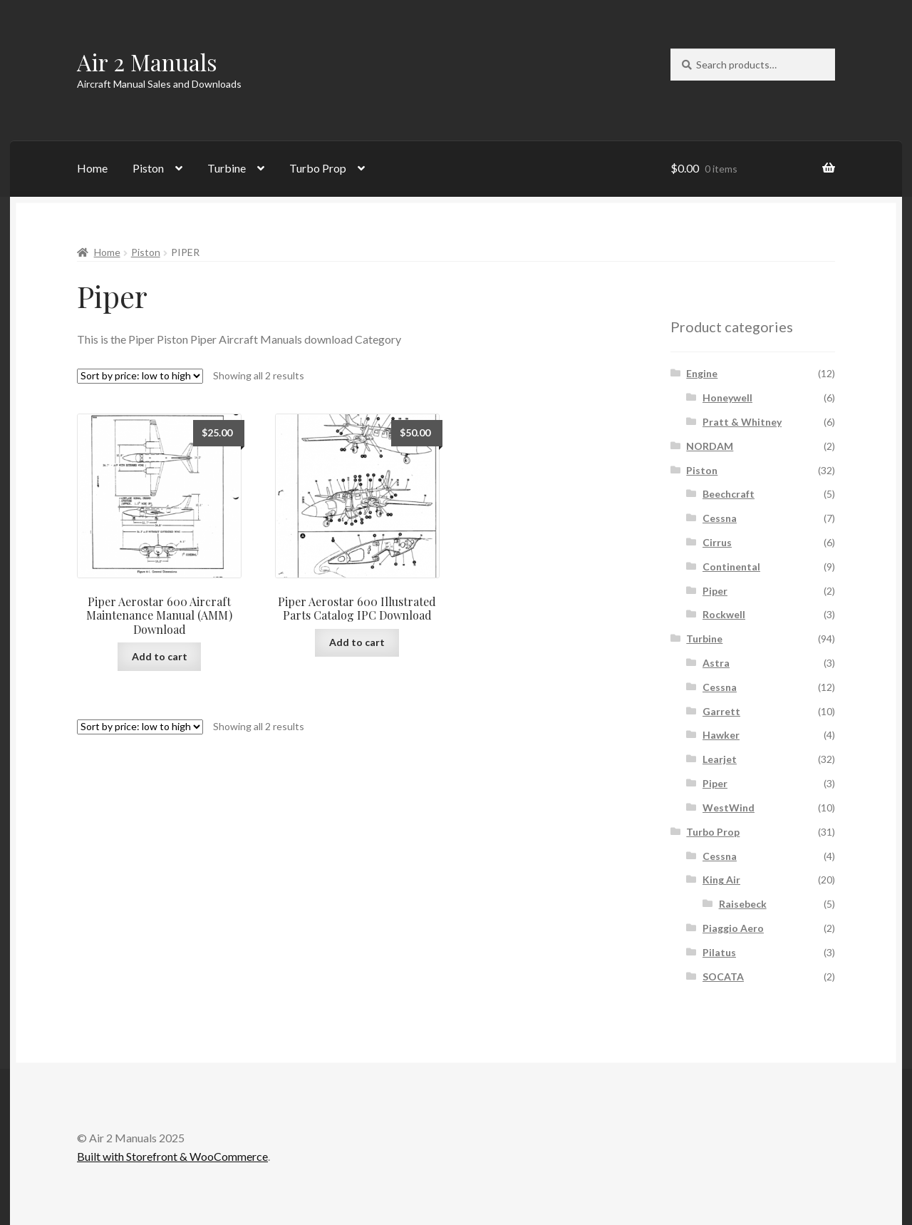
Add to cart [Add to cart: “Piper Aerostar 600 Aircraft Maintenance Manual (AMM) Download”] (159, 656)
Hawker (721, 735)
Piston (148, 168)
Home (92, 168)
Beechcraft (729, 494)
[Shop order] (140, 376)
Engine (701, 373)
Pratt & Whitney (742, 422)
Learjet (720, 759)
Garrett (721, 711)
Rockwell (724, 614)
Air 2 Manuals (147, 61)
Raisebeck (743, 904)
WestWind (729, 807)
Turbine (226, 168)
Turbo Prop (317, 168)
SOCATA (723, 976)
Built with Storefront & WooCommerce (172, 1156)
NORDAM (709, 446)
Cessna (720, 518)
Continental (731, 566)
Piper (715, 591)
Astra (716, 663)
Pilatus (719, 952)
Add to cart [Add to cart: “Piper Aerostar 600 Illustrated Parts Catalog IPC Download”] (357, 642)
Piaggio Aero (733, 928)
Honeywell (727, 397)
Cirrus (717, 542)
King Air (721, 879)
